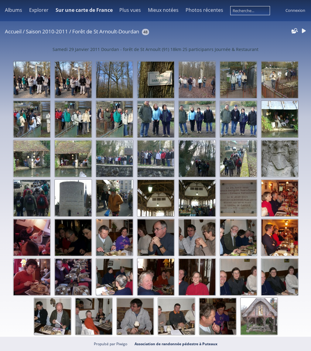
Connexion (295, 10)
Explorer (39, 10)
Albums (13, 10)
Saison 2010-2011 (47, 31)
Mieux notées (163, 10)
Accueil (13, 31)
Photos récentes (204, 10)
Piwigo (121, 343)
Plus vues (130, 10)
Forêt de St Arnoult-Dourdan (105, 31)
